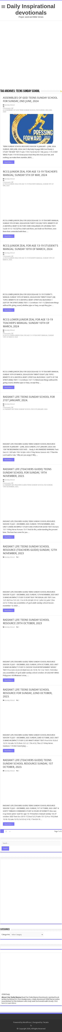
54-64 (34, 152)
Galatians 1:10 (8, 746)
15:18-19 (36, 670)
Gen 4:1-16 (7, 452)
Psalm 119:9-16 (26, 152)
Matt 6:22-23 (27, 670)
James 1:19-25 (49, 152)
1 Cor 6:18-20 (25, 600)
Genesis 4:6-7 (45, 452)
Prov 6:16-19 (49, 740)
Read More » (8, 162)
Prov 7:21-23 (14, 600)
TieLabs (46, 1022)
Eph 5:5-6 (34, 600)
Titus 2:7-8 (41, 743)
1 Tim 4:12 (32, 743)
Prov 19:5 (50, 817)
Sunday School (10, 105)
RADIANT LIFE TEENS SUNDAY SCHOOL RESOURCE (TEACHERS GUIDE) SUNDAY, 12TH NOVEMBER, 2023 (30, 550)
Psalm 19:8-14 (16, 452)
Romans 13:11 (22, 530)
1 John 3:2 (42, 600)
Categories (6, 934)
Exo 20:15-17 (23, 817)
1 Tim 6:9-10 (35, 819)
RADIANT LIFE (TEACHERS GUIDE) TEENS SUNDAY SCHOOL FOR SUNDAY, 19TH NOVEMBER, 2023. (27, 473)
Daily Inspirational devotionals (31, 9)
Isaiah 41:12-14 (9, 229)
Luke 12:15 (14, 743)
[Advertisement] (31, 55)
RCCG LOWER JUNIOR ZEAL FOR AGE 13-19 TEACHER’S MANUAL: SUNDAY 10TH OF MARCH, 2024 (28, 323)
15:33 (52, 670)
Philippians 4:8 (8, 675)
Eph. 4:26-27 (27, 452)
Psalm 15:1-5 (41, 817)
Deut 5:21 (31, 817)
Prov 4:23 (11, 670)
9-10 (28, 819)
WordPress (27, 1022)
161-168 (40, 152)
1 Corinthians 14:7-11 (36, 303)
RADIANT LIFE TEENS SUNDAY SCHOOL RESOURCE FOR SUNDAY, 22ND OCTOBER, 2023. (27, 693)
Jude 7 (49, 600)
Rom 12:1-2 (23, 743)
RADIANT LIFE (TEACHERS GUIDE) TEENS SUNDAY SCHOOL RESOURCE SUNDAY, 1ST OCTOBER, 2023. (28, 764)
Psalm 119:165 (13, 155)
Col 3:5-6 (22, 819)
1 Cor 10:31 (44, 670)
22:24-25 (18, 670)
